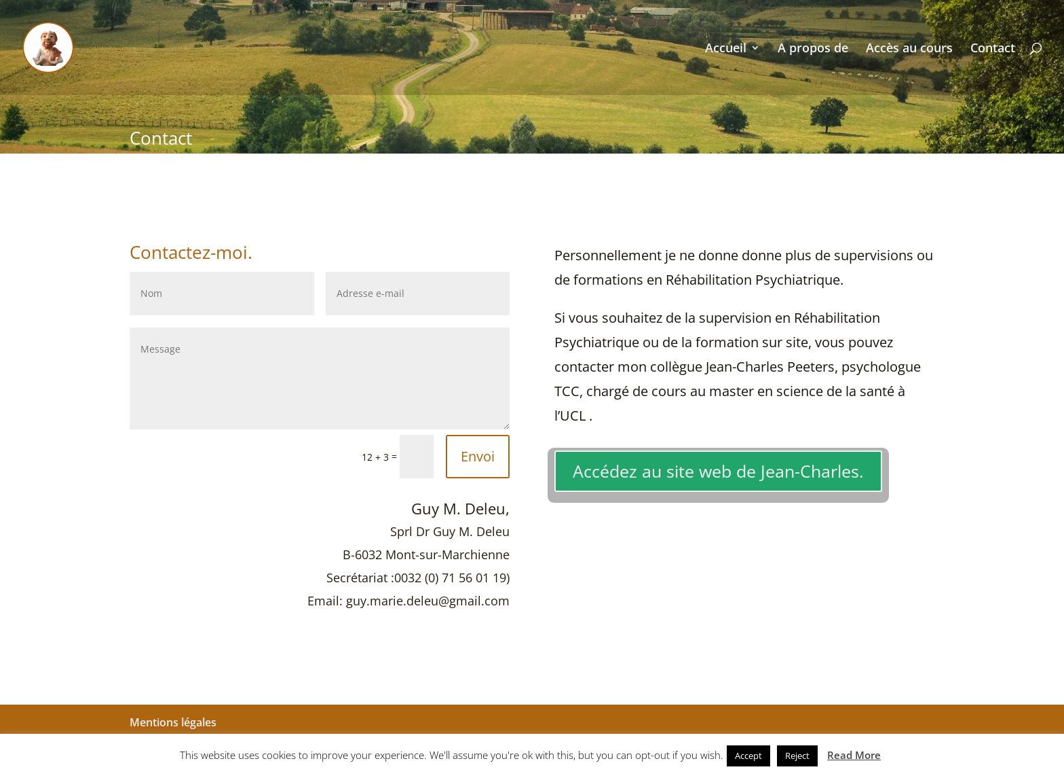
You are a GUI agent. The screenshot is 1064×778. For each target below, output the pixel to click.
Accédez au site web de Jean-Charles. (718, 470)
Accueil (725, 49)
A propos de (813, 49)
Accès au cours (909, 49)
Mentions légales (173, 722)
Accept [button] (748, 755)
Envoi (478, 456)
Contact (992, 49)
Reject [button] (797, 755)
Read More (854, 755)
